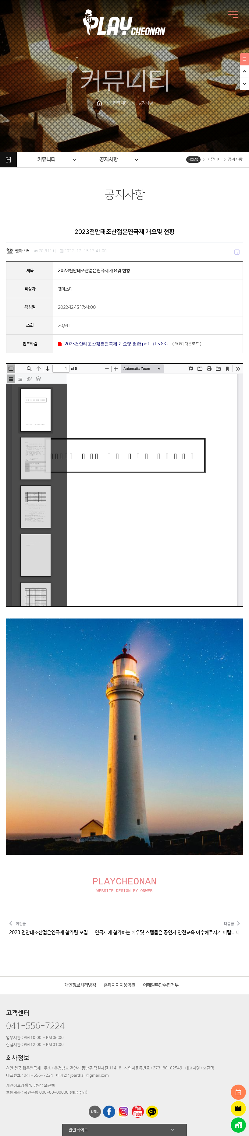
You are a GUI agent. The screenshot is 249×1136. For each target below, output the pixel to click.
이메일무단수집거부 (161, 931)
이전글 (48, 874)
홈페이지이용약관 (119, 931)
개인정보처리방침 (80, 931)
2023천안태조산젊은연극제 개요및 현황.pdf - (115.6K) (113, 344)
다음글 (167, 874)
